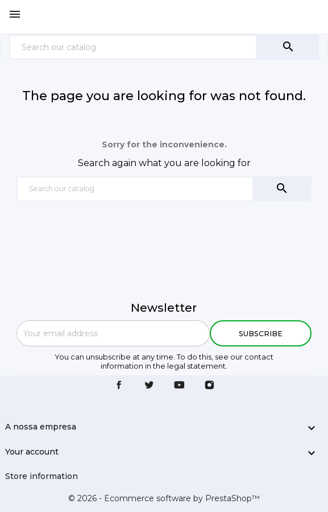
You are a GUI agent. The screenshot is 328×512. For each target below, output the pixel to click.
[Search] (133, 47)
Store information (41, 476)
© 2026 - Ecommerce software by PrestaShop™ (164, 498)
